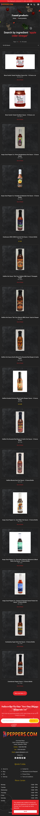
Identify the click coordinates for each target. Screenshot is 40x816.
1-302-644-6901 (21, 749)
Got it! (25, 811)
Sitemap (5, 776)
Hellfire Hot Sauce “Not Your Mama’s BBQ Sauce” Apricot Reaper (20, 317)
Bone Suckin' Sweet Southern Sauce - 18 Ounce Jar (20, 115)
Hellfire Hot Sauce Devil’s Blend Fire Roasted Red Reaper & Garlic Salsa (20, 357)
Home (14, 18)
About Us (5, 769)
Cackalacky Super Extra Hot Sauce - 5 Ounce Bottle (20, 642)
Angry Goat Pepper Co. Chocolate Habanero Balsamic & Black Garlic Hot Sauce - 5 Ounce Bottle (20, 560)
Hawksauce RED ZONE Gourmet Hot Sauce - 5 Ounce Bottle (20, 237)
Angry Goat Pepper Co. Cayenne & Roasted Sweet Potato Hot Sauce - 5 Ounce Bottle (20, 601)
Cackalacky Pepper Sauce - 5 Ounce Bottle (20, 681)
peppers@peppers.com (22, 752)
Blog (4, 771)
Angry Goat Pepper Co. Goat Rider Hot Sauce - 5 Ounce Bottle (20, 520)
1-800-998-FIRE (22, 747)
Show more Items (20, 693)
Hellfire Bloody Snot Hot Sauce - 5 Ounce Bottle (20, 480)
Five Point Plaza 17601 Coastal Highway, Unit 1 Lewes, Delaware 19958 (20, 742)
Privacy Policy (26, 774)
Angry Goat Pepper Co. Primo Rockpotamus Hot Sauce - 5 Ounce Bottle (20, 155)
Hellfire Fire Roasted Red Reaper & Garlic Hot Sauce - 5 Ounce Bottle (20, 439)
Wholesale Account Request (30, 771)
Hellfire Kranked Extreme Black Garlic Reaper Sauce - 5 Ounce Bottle (20, 399)
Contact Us (25, 769)
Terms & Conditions (27, 776)
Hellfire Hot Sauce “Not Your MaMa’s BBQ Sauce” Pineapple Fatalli (20, 277)
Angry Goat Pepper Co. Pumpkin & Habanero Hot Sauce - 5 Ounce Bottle (20, 196)
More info (16, 808)
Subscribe (33, 721)
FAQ (4, 774)
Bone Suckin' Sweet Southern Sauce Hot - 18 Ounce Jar (20, 75)
